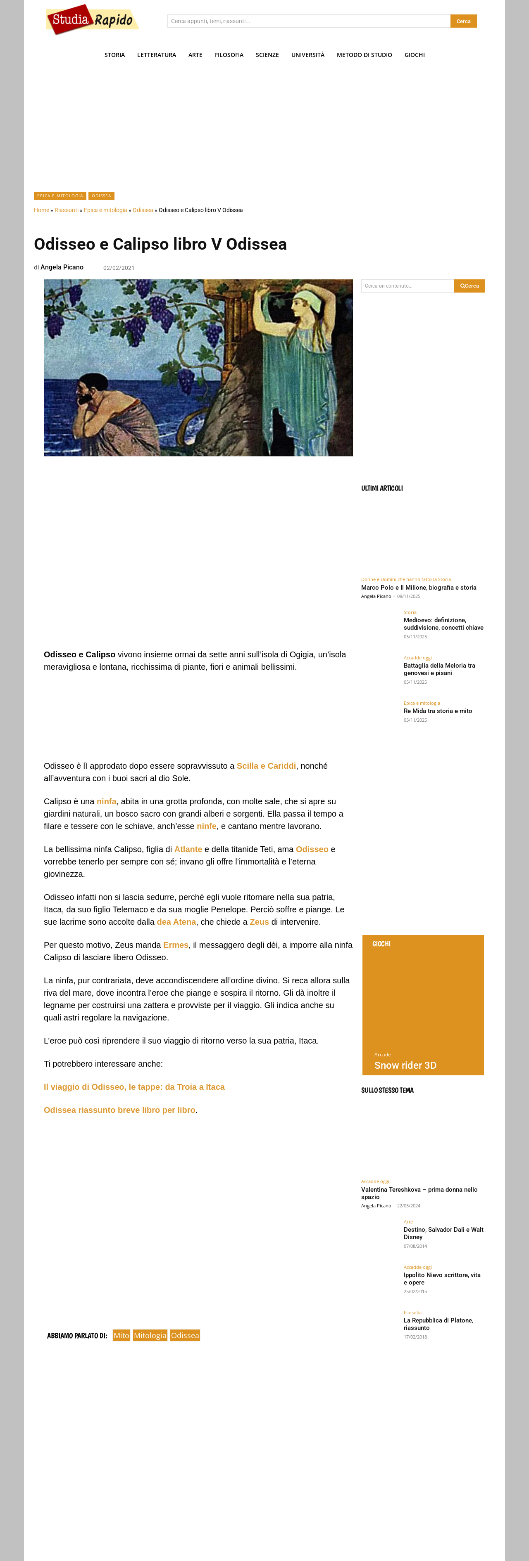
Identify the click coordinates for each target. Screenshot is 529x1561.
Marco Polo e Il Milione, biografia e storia (419, 587)
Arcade (382, 1054)
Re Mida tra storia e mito (436, 711)
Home (41, 210)
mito (121, 1335)
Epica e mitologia (60, 196)
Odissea (101, 196)
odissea (185, 1335)
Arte (408, 1221)
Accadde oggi (418, 657)
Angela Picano (62, 267)
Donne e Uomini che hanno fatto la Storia (406, 579)
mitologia (150, 1335)
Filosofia (413, 1312)
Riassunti (67, 210)
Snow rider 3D (405, 1065)
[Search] (463, 21)
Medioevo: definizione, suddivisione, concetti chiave (442, 624)
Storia (410, 612)
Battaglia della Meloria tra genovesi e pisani (438, 669)
